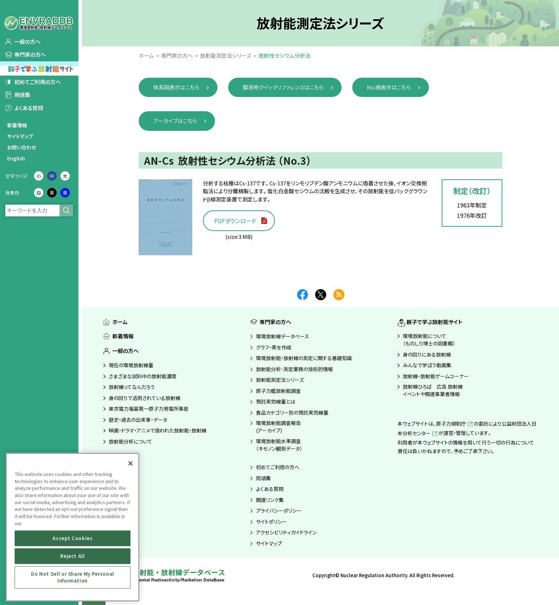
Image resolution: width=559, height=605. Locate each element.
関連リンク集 (270, 499)
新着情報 (17, 125)
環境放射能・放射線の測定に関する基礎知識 (304, 358)
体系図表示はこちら (176, 87)
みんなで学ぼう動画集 (427, 365)
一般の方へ (27, 41)
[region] (72, 527)
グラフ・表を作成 (273, 347)
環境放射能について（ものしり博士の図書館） (429, 339)
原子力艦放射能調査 (278, 390)
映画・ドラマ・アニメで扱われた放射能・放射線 (157, 430)
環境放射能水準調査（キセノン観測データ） (279, 444)
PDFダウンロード (235, 220)
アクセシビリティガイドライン (286, 532)
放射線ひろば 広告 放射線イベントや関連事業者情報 (433, 390)
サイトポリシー (271, 521)
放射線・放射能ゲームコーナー (436, 376)
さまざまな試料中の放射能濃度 (142, 376)
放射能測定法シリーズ (280, 379)
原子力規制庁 (455, 423)
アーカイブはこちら (175, 120)
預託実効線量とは (275, 401)
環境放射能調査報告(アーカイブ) (278, 426)
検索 (66, 210)
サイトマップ (20, 136)
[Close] (130, 463)
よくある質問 (28, 108)
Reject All (72, 556)
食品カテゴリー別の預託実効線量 (292, 412)
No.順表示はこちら (389, 87)
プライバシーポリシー (279, 510)
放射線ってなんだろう (132, 386)
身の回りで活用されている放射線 (144, 397)
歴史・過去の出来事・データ (138, 419)
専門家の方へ (30, 54)
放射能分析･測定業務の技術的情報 (294, 369)
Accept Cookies (72, 538)
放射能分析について (130, 441)
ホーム (120, 321)
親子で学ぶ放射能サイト (434, 321)
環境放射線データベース (282, 336)
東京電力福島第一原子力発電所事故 (149, 408)
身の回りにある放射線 (427, 354)
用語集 (22, 94)
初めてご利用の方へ (37, 82)
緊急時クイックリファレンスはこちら (283, 87)
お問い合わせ (21, 147)
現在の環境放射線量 (131, 365)
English (16, 158)
